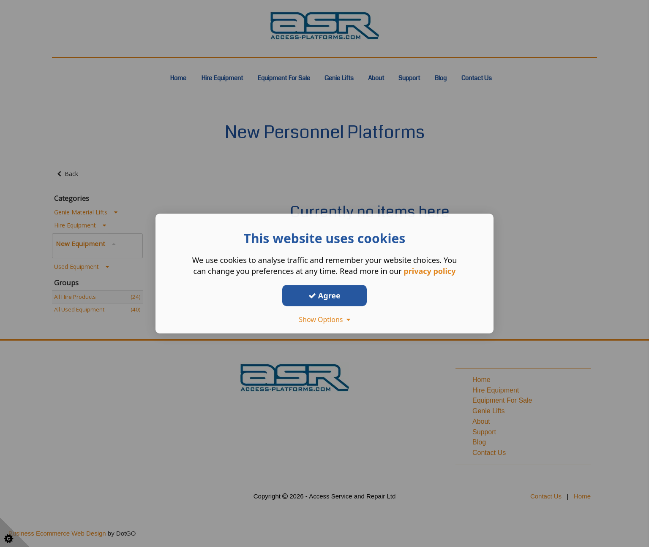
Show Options (324, 319)
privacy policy (429, 271)
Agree (324, 295)
